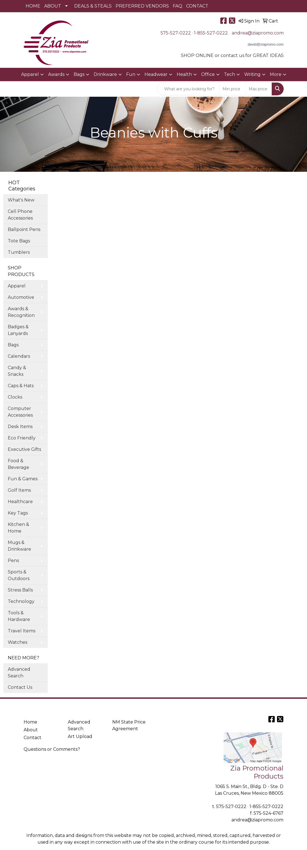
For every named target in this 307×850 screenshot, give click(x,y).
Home (30, 722)
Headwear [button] (156, 74)
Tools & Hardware (19, 616)
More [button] (275, 74)
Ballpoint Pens (24, 229)
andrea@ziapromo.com (258, 33)
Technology (21, 601)
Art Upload (80, 736)
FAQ (177, 6)
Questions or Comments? (52, 749)
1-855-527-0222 (211, 33)
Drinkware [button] (105, 74)
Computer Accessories (20, 412)
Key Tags (18, 513)
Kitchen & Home (18, 528)
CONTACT (197, 6)
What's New (21, 200)
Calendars (19, 356)
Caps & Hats (21, 385)
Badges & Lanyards (18, 330)
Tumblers (19, 252)
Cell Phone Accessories (20, 215)
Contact (32, 737)
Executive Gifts (24, 449)
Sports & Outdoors (18, 575)
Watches (17, 642)
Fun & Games (23, 478)
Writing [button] (252, 74)
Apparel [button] (30, 74)
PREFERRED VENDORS (142, 6)
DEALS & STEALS (93, 6)
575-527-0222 (176, 33)
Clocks (15, 397)
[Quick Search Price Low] (232, 89)
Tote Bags (19, 240)
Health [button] (184, 74)
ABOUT (52, 6)
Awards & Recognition (21, 312)
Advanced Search (19, 672)
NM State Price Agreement (129, 725)
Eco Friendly (22, 438)
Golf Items (19, 490)
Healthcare (20, 501)
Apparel (17, 286)
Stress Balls (20, 590)
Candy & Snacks (17, 371)
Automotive (21, 297)
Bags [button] (79, 74)
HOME (33, 6)
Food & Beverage (18, 464)
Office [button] (208, 74)
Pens (13, 560)
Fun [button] (130, 74)
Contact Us (20, 687)
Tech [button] (229, 74)
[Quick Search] (188, 89)
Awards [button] (56, 74)
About (31, 729)
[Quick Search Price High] (259, 89)
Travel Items (21, 630)
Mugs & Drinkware (19, 546)
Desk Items (20, 426)
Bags (13, 344)
